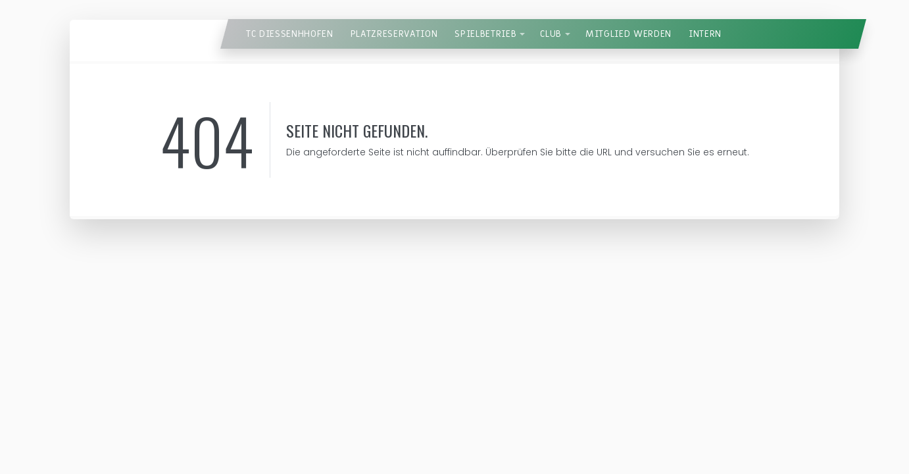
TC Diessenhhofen (289, 34)
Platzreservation (394, 34)
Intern (705, 34)
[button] (522, 34)
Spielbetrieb (485, 34)
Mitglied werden (628, 34)
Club (551, 34)
